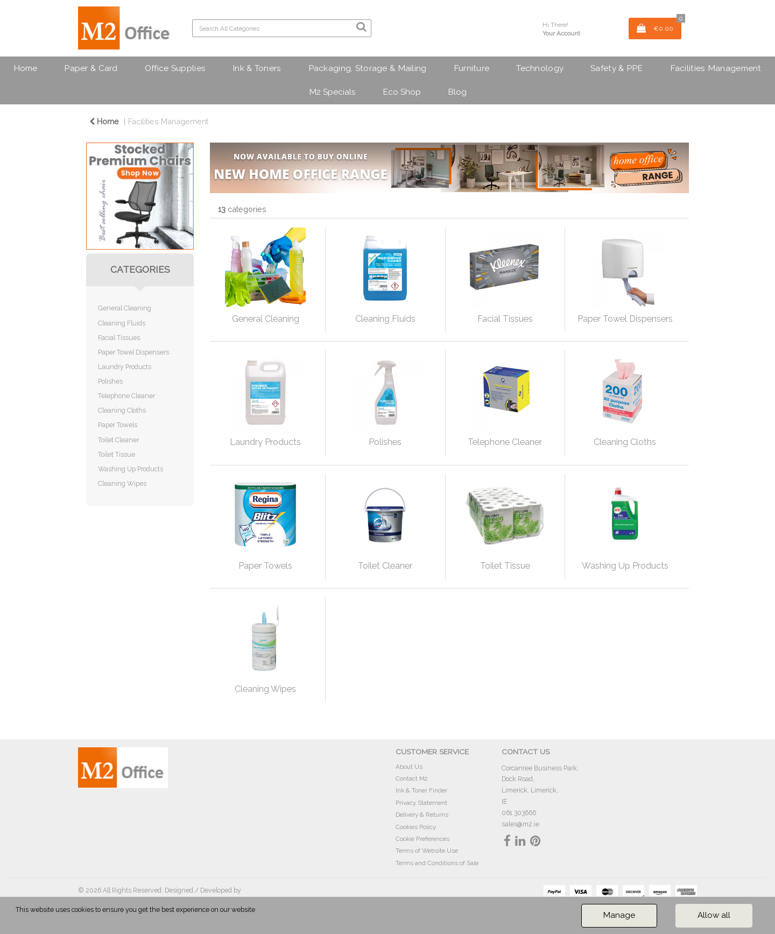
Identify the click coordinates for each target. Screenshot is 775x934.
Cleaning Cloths (122, 410)
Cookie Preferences (422, 839)
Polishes (110, 381)
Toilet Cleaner (118, 440)
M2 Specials (332, 92)
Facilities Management (716, 68)
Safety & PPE (616, 68)
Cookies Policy (416, 827)
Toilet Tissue (116, 454)
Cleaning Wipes (122, 483)
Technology (539, 68)
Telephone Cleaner (126, 396)
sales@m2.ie (520, 824)
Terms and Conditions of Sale (437, 863)
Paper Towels (117, 425)
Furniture (472, 68)
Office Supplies (175, 68)
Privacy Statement (421, 802)
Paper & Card (90, 68)
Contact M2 (412, 778)
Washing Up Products (130, 469)
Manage (619, 915)
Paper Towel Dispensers (133, 352)
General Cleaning (124, 308)
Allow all (714, 915)
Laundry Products (124, 367)
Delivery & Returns (422, 814)
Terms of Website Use (427, 850)
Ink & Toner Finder (421, 790)
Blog (457, 92)
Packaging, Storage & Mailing (367, 68)
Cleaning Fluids (121, 323)
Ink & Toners (256, 68)
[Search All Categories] (281, 28)
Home (25, 68)
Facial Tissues (119, 338)
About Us (409, 766)
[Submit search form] (361, 27)
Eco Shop (402, 92)
